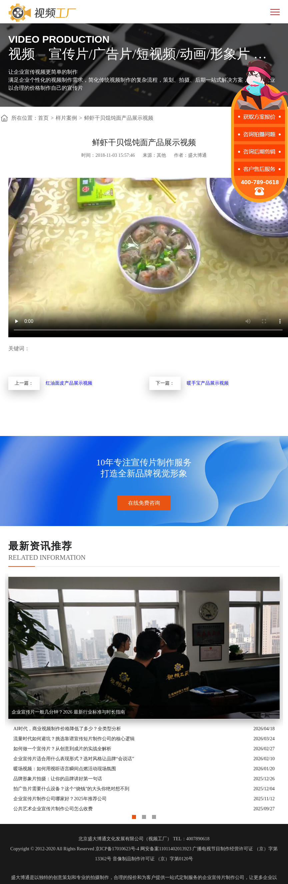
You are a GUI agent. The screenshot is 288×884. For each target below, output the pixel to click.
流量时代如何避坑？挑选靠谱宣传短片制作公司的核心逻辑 (74, 738)
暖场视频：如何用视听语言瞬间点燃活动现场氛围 (64, 768)
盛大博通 (20, 877)
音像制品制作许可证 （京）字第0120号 (153, 858)
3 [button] (154, 815)
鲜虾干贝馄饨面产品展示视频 (118, 118)
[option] (144, 693)
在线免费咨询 (144, 503)
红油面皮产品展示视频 (69, 383)
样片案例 (66, 118)
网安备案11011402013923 (165, 848)
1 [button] (134, 815)
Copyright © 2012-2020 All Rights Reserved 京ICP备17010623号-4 (74, 848)
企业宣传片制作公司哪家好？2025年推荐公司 (60, 798)
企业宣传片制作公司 (223, 877)
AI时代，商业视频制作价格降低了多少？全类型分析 (67, 728)
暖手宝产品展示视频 (208, 383)
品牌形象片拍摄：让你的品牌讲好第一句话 (57, 778)
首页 (43, 118)
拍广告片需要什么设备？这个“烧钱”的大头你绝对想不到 (71, 788)
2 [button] (144, 815)
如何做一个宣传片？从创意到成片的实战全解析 (62, 748)
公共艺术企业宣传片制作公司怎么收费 (53, 808)
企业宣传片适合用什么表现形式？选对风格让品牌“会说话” (73, 758)
